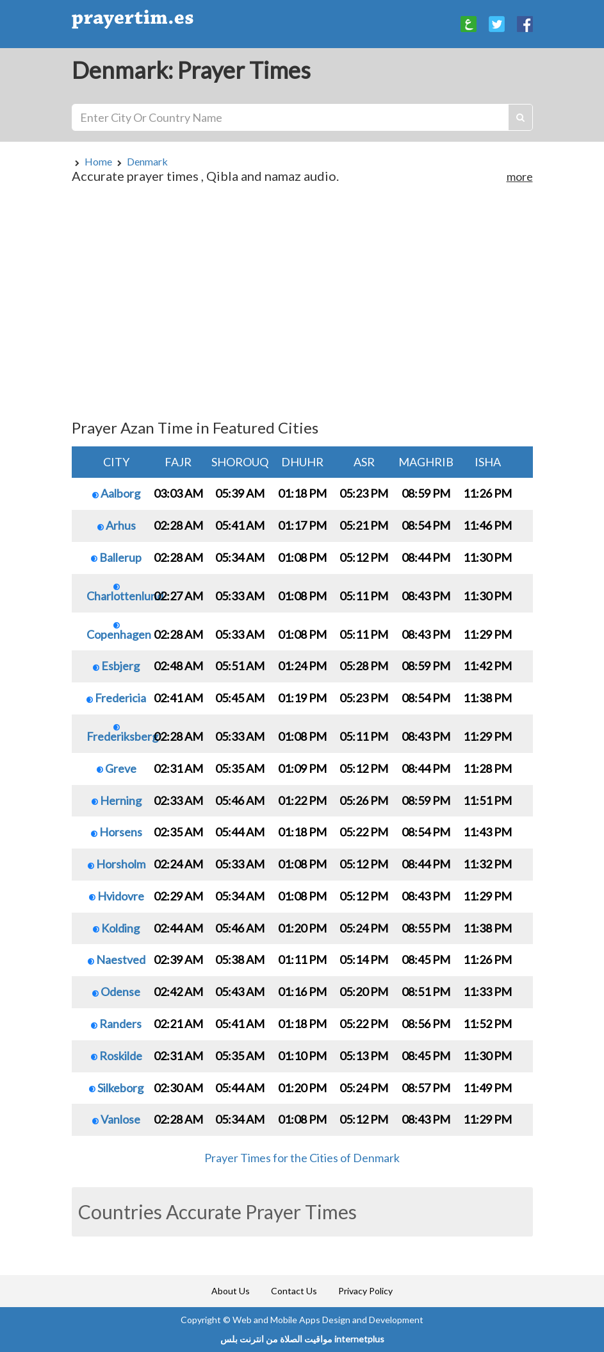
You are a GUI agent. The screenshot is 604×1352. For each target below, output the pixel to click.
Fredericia (116, 698)
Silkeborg (116, 1088)
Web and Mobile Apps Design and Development (328, 1319)
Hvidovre (116, 896)
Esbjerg (116, 666)
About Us (230, 1290)
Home (98, 161)
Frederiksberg (122, 733)
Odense (116, 991)
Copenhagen (118, 631)
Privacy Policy (365, 1290)
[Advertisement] (302, 307)
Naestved (116, 959)
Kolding (116, 928)
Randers (116, 1024)
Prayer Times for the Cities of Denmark (302, 1158)
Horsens (116, 832)
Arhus (116, 525)
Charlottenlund (124, 593)
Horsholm (116, 864)
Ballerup (116, 557)
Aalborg (116, 493)
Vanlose (116, 1119)
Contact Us (294, 1290)
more (520, 176)
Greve (116, 768)
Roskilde (116, 1056)
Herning (117, 800)
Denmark (147, 161)
